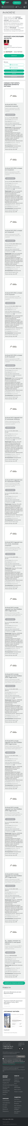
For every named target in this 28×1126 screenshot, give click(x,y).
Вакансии (5, 1109)
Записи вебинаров (17, 1086)
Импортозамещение (8, 1085)
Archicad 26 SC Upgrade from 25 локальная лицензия (13, 418)
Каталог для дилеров (6, 1087)
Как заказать (17, 1105)
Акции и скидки (18, 1091)
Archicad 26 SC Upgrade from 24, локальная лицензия (13, 480)
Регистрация (19, 7)
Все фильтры (14, 70)
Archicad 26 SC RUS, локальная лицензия (11, 105)
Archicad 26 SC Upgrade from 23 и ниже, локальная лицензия (13, 543)
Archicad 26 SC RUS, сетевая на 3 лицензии (13, 169)
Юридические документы (10, 1124)
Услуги (4, 1094)
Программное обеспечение (6, 1079)
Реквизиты (6, 1111)
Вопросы (16, 1103)
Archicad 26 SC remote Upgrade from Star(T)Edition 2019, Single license (13, 742)
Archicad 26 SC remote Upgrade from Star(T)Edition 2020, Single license (13, 675)
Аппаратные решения (6, 1091)
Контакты (17, 1099)
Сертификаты (6, 1102)
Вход (18, 6)
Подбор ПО (6, 1082)
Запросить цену (10, 114)
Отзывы (5, 1107)
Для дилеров (17, 1101)
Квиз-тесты (17, 1089)
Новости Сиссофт (19, 1078)
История (5, 1104)
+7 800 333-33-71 (8, 1046)
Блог (15, 1083)
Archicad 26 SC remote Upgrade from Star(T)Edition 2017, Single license (13, 875)
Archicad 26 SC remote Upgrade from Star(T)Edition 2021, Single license (13, 609)
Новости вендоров (17, 1080)
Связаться (17, 2)
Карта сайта (6, 1122)
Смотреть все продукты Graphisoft (14, 983)
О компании (6, 1100)
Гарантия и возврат (17, 1108)
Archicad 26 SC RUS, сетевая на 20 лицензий (13, 356)
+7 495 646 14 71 (7, 1048)
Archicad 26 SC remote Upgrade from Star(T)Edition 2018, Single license (13, 809)
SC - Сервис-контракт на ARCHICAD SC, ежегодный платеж (13, 942)
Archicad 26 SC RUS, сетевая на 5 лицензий (13, 231)
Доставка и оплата (17, 1112)
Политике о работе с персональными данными (13, 1063)
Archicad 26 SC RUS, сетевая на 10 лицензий (13, 293)
